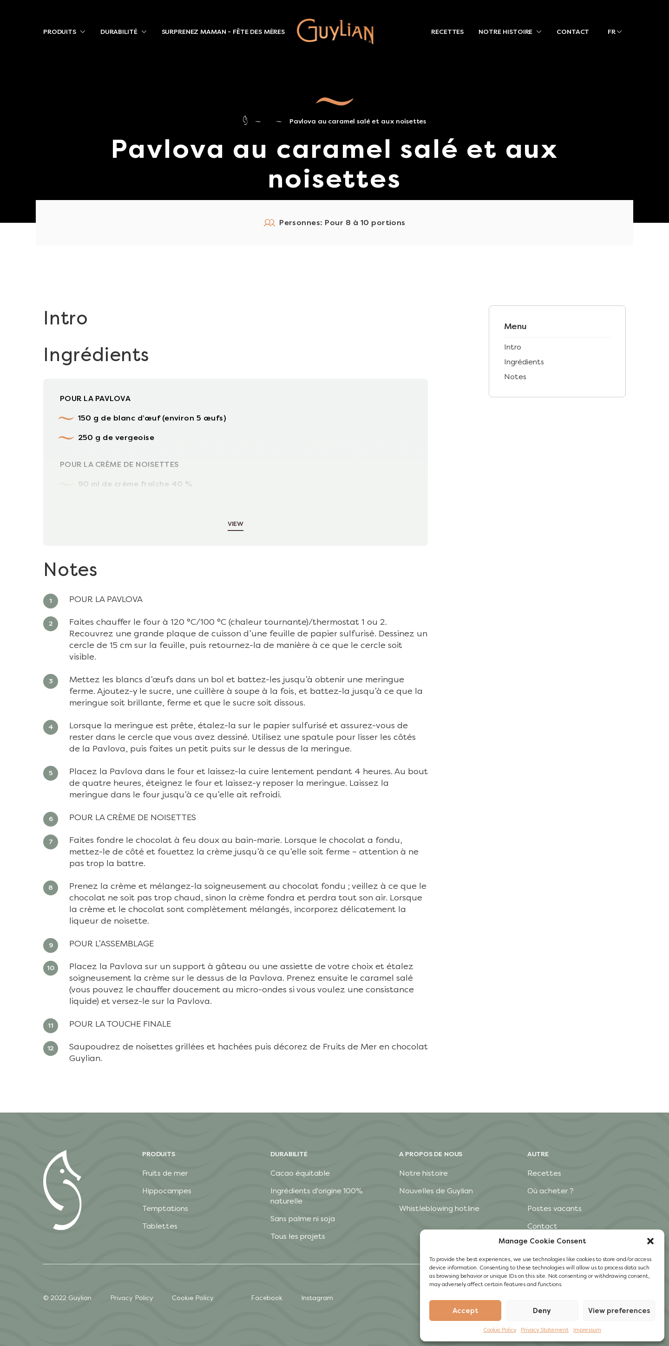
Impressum (587, 1330)
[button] (650, 1241)
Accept (466, 1311)
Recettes (544, 1173)
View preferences (619, 1311)
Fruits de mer (165, 1173)
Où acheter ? (550, 1190)
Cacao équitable (300, 1173)
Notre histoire (423, 1173)
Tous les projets (297, 1236)
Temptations (165, 1208)
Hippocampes (166, 1190)
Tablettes (159, 1226)
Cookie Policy (499, 1330)
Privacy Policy (131, 1298)
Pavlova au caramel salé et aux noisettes (357, 121)
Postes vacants (554, 1208)
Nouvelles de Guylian (436, 1190)
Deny (542, 1311)
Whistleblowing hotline (439, 1208)
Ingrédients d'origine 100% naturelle (316, 1195)
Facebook (266, 1298)
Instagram (317, 1298)
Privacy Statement (545, 1330)
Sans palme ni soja (302, 1218)
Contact (542, 1226)
